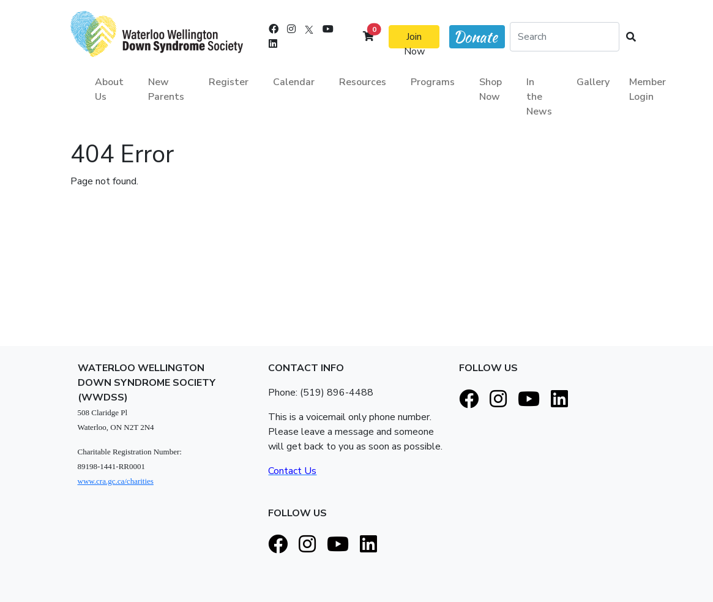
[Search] (564, 36)
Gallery (593, 82)
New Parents (166, 89)
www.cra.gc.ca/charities (116, 481)
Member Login (647, 89)
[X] (309, 29)
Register (228, 82)
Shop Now (490, 89)
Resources (362, 82)
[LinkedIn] (273, 44)
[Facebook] (273, 29)
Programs (433, 82)
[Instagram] (291, 29)
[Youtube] (328, 29)
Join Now (414, 39)
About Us (109, 89)
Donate (476, 37)
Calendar (294, 82)
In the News (539, 96)
